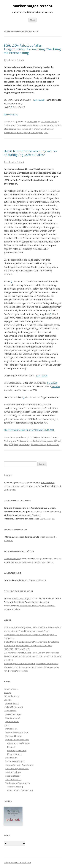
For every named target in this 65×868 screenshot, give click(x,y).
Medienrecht (11, 757)
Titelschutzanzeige (20, 598)
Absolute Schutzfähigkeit (18, 743)
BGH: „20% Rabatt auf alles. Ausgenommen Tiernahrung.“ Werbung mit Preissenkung (32, 49)
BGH (31, 128)
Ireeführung (24, 444)
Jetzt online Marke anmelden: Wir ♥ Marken (34, 562)
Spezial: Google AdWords (17, 768)
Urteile (7, 725)
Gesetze (7, 699)
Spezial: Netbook (13, 772)
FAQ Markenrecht (11, 696)
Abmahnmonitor (11, 689)
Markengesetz (12, 703)
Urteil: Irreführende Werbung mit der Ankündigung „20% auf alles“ (30, 153)
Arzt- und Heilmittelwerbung (20, 790)
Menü (32, 20)
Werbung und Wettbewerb (16, 125)
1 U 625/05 (52, 382)
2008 (11, 128)
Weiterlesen (11, 114)
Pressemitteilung (38, 444)
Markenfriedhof (12, 718)
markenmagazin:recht (32, 6)
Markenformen (14, 754)
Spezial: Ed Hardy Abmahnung (19, 765)
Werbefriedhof (12, 721)
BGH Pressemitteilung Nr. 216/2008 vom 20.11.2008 (29, 429)
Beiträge (7, 692)
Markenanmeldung (12, 558)
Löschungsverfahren (16, 750)
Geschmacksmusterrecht (16, 732)
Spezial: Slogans (13, 775)
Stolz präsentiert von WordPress (17, 862)
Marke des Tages (13, 714)
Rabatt (20, 132)
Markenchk (41, 580)
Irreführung (39, 128)
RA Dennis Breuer (49, 121)
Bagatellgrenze (21, 128)
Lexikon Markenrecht (13, 707)
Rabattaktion (53, 444)
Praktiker (49, 128)
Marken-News (10, 710)
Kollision (11, 746)
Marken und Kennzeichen (17, 739)
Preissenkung (10, 132)
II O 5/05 (55, 386)
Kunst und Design (13, 736)
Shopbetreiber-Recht (15, 761)
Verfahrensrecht (13, 779)
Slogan (27, 132)
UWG (46, 132)
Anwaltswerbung (15, 786)
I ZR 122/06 (38, 99)
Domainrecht (11, 728)
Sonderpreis (37, 132)
